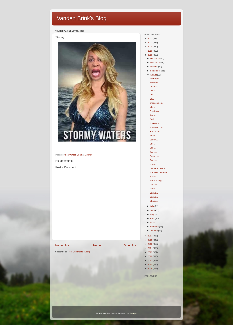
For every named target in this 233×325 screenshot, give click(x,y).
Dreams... (154, 86)
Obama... (154, 201)
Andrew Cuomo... (158, 127)
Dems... (153, 90)
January (154, 230)
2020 (150, 47)
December (155, 58)
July (152, 206)
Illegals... (154, 115)
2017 (150, 236)
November (155, 62)
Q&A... (153, 119)
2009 (150, 268)
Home (97, 245)
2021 (150, 42)
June (152, 210)
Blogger (133, 313)
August (153, 75)
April (152, 218)
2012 (150, 256)
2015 (150, 244)
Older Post (130, 245)
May (152, 214)
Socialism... (155, 123)
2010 (150, 264)
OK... (152, 99)
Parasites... (155, 82)
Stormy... (154, 140)
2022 (150, 38)
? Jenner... (154, 156)
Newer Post (62, 245)
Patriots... (154, 184)
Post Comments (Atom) (79, 252)
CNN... (153, 148)
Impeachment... (157, 103)
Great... (153, 135)
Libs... (152, 95)
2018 (150, 55)
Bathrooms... (156, 131)
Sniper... (153, 164)
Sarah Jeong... (156, 180)
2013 (150, 252)
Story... (153, 189)
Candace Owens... (158, 168)
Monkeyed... (155, 78)
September (155, 71)
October (154, 66)
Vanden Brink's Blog (81, 18)
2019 (150, 51)
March (153, 222)
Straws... (154, 176)
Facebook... (155, 111)
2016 (150, 240)
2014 (150, 248)
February (154, 226)
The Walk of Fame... (159, 172)
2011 (150, 260)
